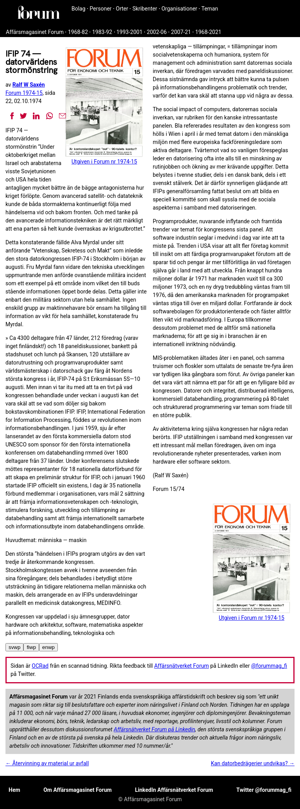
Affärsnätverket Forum (181, 666)
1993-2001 (129, 32)
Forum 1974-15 (24, 93)
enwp (48, 647)
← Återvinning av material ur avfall (47, 763)
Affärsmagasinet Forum (35, 32)
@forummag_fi (269, 666)
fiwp (31, 647)
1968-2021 (208, 32)
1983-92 (102, 32)
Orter (122, 8)
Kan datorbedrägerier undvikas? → (253, 763)
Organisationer (179, 8)
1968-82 (78, 32)
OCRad (40, 666)
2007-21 (181, 32)
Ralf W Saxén (28, 85)
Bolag (78, 8)
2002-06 (157, 32)
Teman (209, 8)
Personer (101, 8)
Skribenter (144, 8)
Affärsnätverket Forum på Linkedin (154, 729)
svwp (14, 647)
